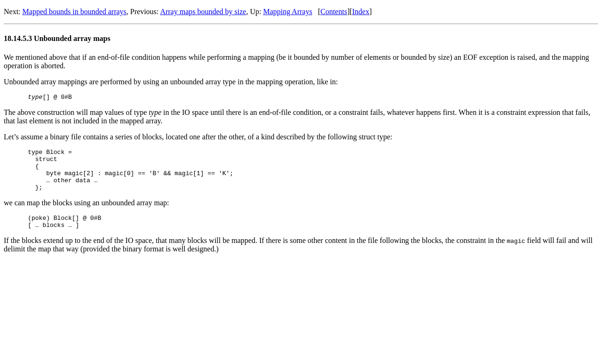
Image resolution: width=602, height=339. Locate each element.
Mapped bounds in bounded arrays (75, 12)
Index (360, 12)
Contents (333, 12)
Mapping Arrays (287, 12)
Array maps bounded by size (203, 12)
